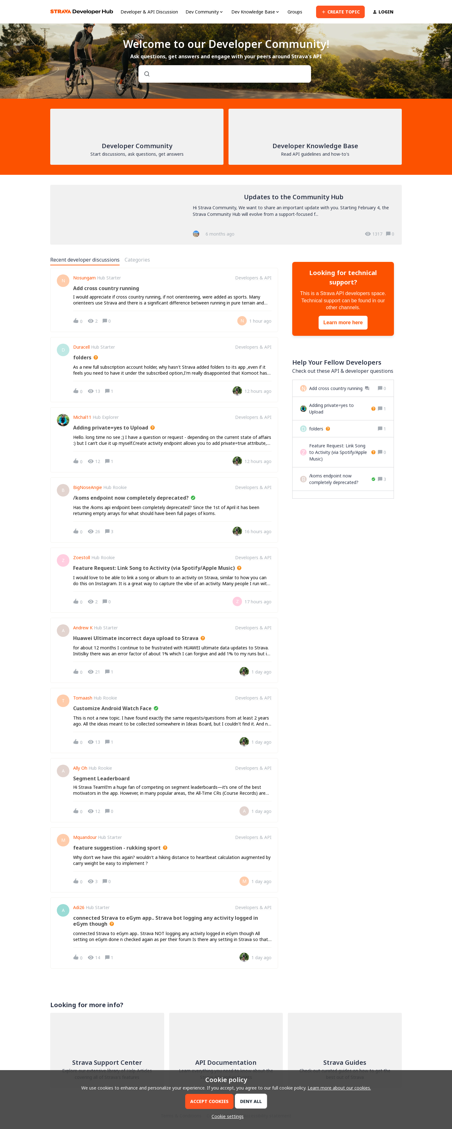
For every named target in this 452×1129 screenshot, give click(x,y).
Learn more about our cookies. (339, 1088)
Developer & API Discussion (149, 12)
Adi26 (78, 907)
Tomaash (82, 698)
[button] (226, 1116)
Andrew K (83, 628)
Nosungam (84, 278)
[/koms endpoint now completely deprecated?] (342, 479)
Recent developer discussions (85, 259)
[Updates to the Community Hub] (226, 215)
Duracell (81, 347)
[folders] (319, 428)
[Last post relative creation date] (260, 321)
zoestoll (81, 557)
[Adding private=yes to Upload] (342, 408)
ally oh (80, 768)
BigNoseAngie (87, 487)
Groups (295, 12)
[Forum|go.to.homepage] (81, 11)
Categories (137, 259)
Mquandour (85, 837)
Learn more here (343, 322)
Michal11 (82, 417)
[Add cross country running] (339, 388)
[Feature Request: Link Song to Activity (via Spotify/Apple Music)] (342, 452)
